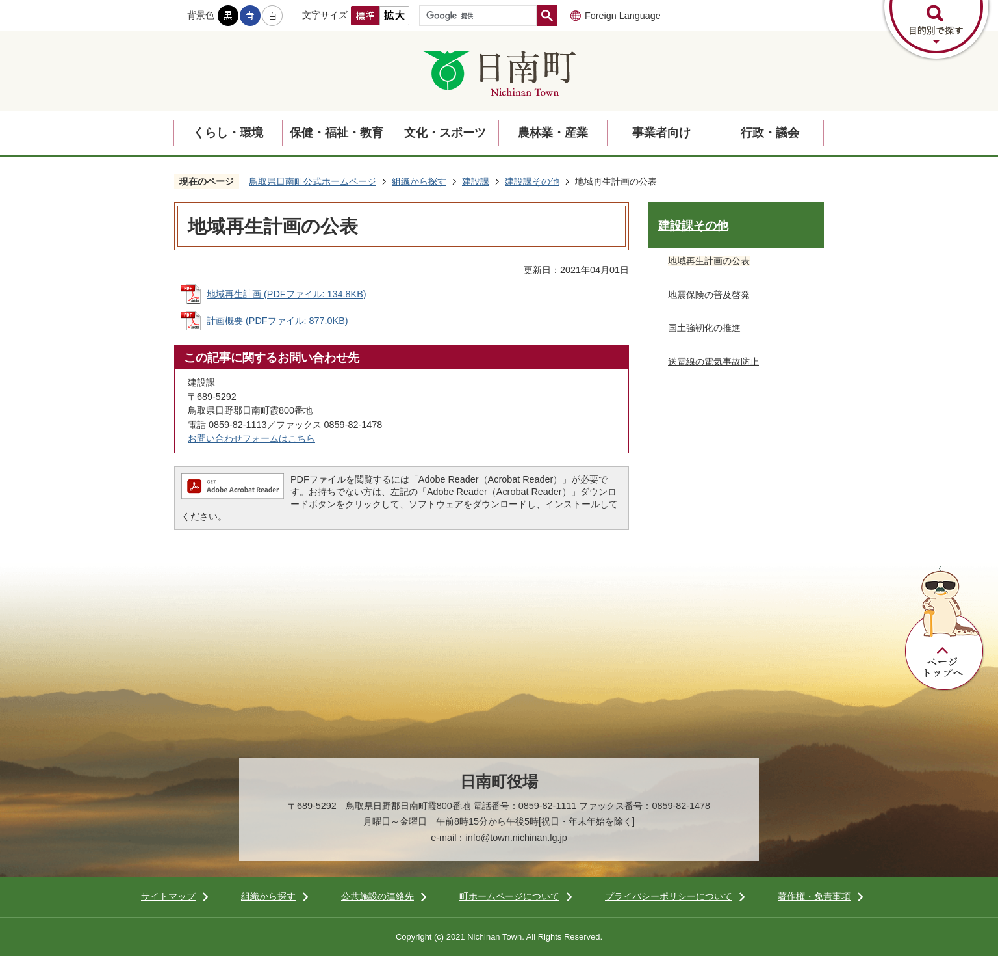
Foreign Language (623, 15)
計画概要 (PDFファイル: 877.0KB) (277, 320)
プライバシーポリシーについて (668, 896)
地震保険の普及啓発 (709, 294)
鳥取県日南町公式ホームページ (312, 181)
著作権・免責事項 (814, 896)
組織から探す (419, 181)
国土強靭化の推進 (704, 328)
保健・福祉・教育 (336, 132)
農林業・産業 (553, 132)
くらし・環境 (228, 132)
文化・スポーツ (445, 132)
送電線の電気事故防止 (713, 361)
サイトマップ (168, 896)
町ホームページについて (509, 896)
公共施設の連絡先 (377, 896)
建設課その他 (532, 181)
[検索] (481, 15)
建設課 (475, 181)
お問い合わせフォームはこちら (251, 438)
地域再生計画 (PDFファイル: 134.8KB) (286, 294)
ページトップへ (944, 629)
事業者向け (661, 132)
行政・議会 (770, 132)
